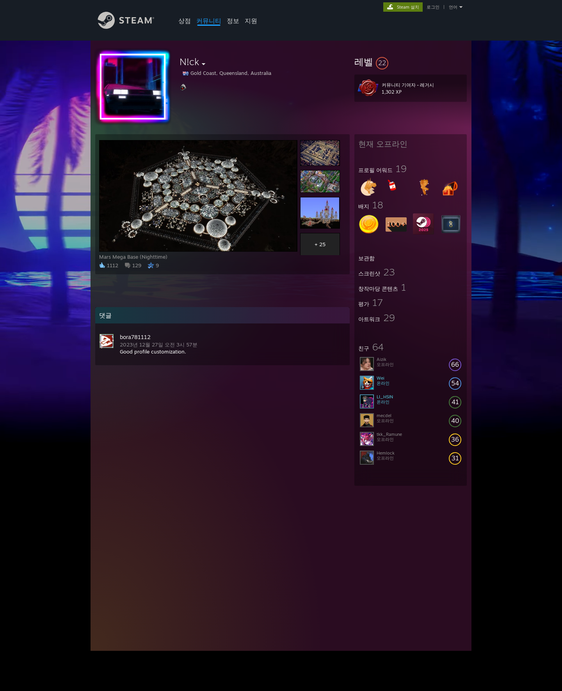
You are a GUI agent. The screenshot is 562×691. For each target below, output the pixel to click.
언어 (453, 7)
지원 (251, 21)
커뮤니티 (208, 21)
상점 (184, 21)
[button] (410, 61)
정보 (233, 21)
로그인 (433, 7)
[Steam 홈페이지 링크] (132, 26)
